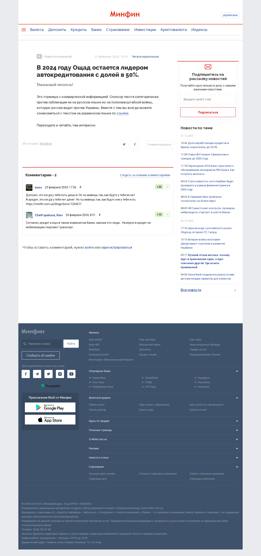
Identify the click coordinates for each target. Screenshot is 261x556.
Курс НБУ (94, 344)
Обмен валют (97, 404)
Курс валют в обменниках (154, 404)
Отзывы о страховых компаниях (158, 473)
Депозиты (57, 29)
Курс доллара (147, 339)
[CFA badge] (31, 494)
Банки (96, 29)
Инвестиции (145, 29)
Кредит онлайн (148, 354)
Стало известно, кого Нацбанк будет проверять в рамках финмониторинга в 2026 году (207, 185)
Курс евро (195, 339)
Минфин (46, 144)
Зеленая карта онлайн (102, 473)
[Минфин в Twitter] (48, 374)
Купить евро (146, 409)
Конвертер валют (99, 354)
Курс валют (95, 339)
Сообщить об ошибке (41, 355)
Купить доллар (97, 409)
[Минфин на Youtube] (71, 374)
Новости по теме (197, 128)
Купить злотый (198, 409)
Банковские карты (149, 344)
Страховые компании (202, 478)
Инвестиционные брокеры (205, 344)
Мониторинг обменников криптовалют (111, 359)
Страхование (118, 29)
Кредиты (79, 29)
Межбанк (94, 349)
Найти (71, 343)
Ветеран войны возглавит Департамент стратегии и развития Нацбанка (203, 243)
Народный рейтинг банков (205, 354)
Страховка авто (98, 478)
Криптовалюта (173, 29)
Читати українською (145, 56)
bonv (38, 187)
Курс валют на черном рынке (206, 404)
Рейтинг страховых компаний (207, 473)
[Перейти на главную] (130, 15)
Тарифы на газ (198, 349)
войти (89, 247)
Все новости (208, 290)
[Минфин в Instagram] (60, 374)
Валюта (37, 29)
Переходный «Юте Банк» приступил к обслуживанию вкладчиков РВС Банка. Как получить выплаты (207, 169)
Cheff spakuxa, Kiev (49, 215)
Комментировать (159, 144)
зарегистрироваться (116, 247)
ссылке (122, 113)
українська (230, 15)
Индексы (199, 29)
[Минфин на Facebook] (26, 374)
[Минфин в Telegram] (37, 374)
